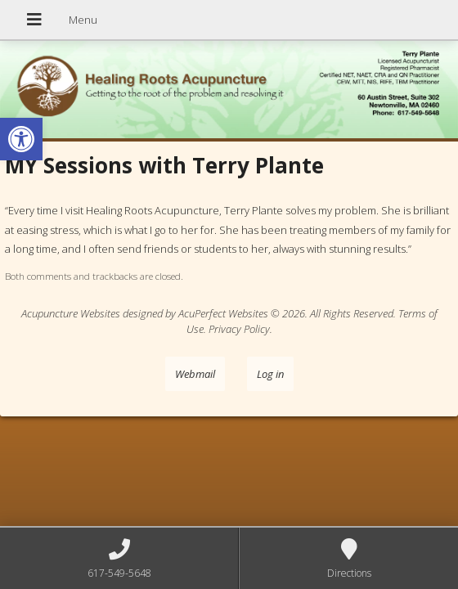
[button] (21, 139)
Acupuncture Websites (70, 313)
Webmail (195, 373)
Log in (270, 373)
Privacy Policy (239, 328)
